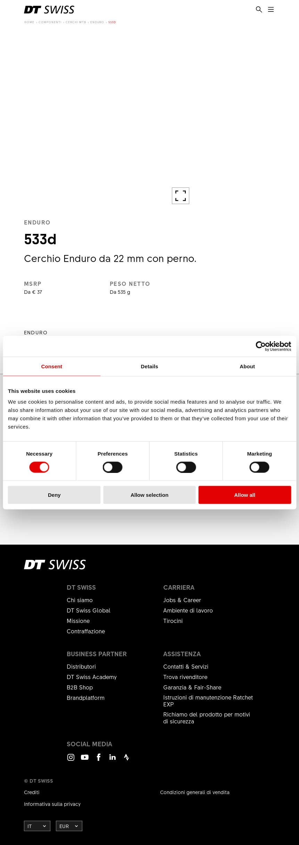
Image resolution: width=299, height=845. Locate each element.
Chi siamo (80, 600)
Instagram (71, 760)
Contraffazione (86, 631)
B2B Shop (80, 687)
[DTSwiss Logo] (49, 10)
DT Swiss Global (88, 610)
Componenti (50, 22)
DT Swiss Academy (92, 676)
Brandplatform (86, 697)
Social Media (89, 744)
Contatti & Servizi (185, 666)
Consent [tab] (51, 366)
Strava (126, 760)
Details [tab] (149, 366)
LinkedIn (112, 760)
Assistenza (182, 654)
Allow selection (149, 495)
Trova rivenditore (185, 676)
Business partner (97, 654)
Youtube (85, 760)
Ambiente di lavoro (188, 610)
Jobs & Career (182, 600)
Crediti (32, 792)
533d (112, 22)
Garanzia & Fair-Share (192, 687)
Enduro (97, 22)
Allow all (244, 495)
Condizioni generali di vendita (195, 792)
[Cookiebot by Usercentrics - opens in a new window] (260, 346)
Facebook (98, 760)
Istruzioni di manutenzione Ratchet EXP (208, 700)
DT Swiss (81, 587)
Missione (78, 620)
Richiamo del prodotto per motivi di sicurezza (206, 717)
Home (29, 22)
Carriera (178, 587)
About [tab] (247, 366)
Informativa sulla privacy (52, 804)
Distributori (81, 666)
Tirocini (173, 620)
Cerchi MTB (76, 22)
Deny (54, 495)
